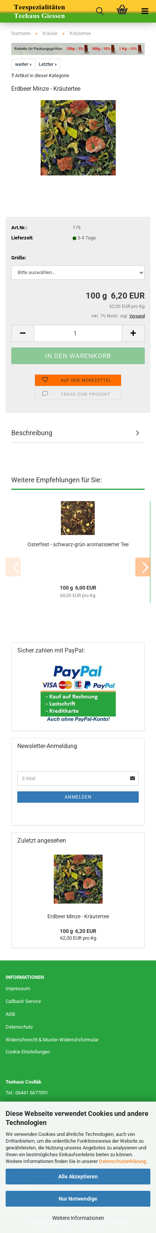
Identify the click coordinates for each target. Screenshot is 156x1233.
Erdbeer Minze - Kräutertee (78, 916)
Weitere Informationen (78, 1218)
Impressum (18, 988)
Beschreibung (31, 433)
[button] (22, 333)
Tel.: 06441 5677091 (27, 1093)
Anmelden (78, 797)
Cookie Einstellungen (28, 1052)
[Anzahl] (78, 333)
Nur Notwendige (78, 1199)
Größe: (18, 258)
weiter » (23, 64)
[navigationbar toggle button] (144, 11)
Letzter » (48, 64)
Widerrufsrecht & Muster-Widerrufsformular (52, 1039)
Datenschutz (19, 1027)
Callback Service (23, 1001)
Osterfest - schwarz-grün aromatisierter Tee (78, 544)
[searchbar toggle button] (99, 11)
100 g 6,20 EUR (78, 931)
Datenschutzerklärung (122, 1161)
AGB (10, 1014)
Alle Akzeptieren (78, 1177)
